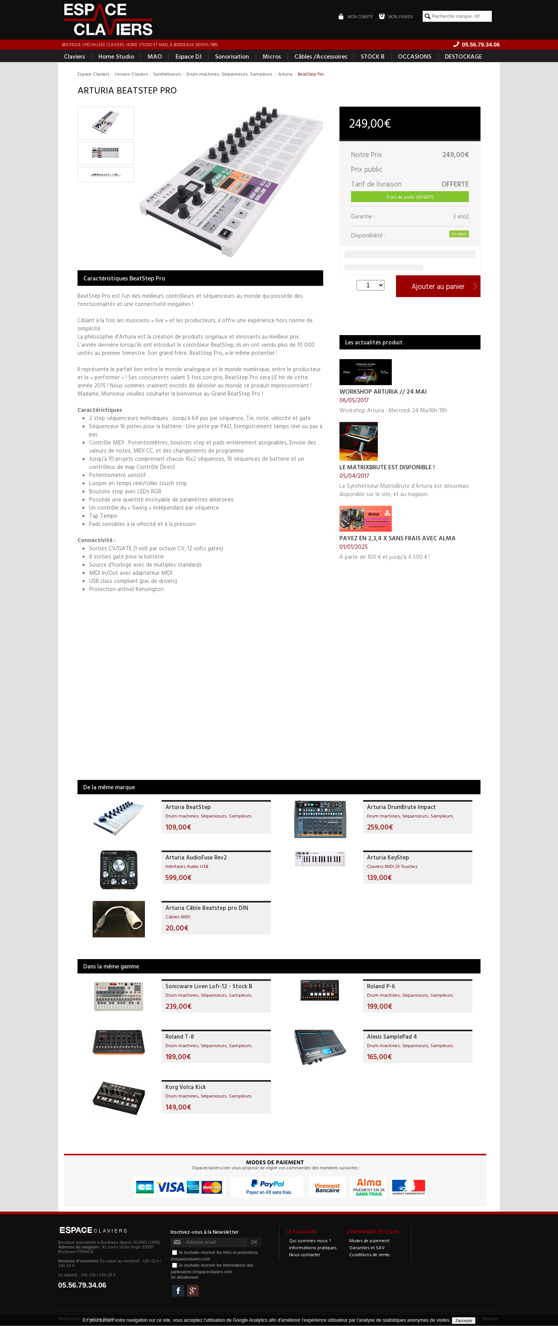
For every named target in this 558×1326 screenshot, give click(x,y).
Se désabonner (184, 1277)
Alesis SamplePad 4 (392, 1037)
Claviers (74, 56)
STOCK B (372, 56)
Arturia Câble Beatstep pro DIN (206, 908)
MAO (155, 56)
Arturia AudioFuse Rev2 (196, 858)
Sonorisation (232, 56)
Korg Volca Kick (185, 1087)
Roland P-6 (381, 986)
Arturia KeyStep (388, 858)
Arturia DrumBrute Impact (401, 807)
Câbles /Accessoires (320, 56)
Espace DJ (189, 56)
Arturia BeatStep (188, 807)
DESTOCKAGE (463, 56)
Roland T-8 (179, 1037)
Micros (272, 56)
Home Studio (116, 56)
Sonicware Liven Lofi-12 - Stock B (208, 986)
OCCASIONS (414, 56)
